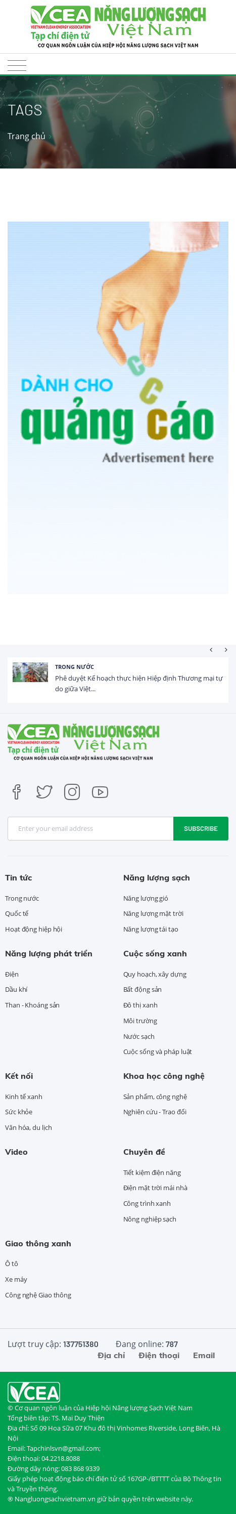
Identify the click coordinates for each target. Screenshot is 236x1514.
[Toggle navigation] (17, 65)
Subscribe (201, 828)
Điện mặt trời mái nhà (155, 1187)
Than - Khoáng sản (32, 1005)
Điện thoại (158, 1355)
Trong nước (74, 666)
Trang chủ (26, 136)
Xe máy (16, 1279)
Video (16, 1152)
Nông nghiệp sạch (149, 1219)
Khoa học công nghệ (164, 1076)
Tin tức (18, 877)
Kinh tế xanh (23, 1096)
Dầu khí (16, 989)
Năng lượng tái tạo (150, 929)
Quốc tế (16, 913)
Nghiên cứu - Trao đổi (154, 1111)
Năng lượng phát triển (48, 953)
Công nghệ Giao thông (38, 1294)
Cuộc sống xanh (155, 953)
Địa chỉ (111, 1355)
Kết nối (19, 1076)
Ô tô (11, 1263)
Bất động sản (142, 989)
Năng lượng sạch (156, 877)
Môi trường (140, 1020)
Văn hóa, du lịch (28, 1127)
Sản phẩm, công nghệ (155, 1096)
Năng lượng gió (146, 898)
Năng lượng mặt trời (153, 913)
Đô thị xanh (140, 1005)
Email (204, 1355)
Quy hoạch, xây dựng (154, 974)
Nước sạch (139, 1036)
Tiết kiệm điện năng (152, 1172)
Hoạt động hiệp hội (33, 929)
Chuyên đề (144, 1152)
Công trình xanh (147, 1203)
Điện (12, 974)
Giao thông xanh (38, 1243)
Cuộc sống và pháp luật (158, 1051)
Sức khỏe (18, 1111)
